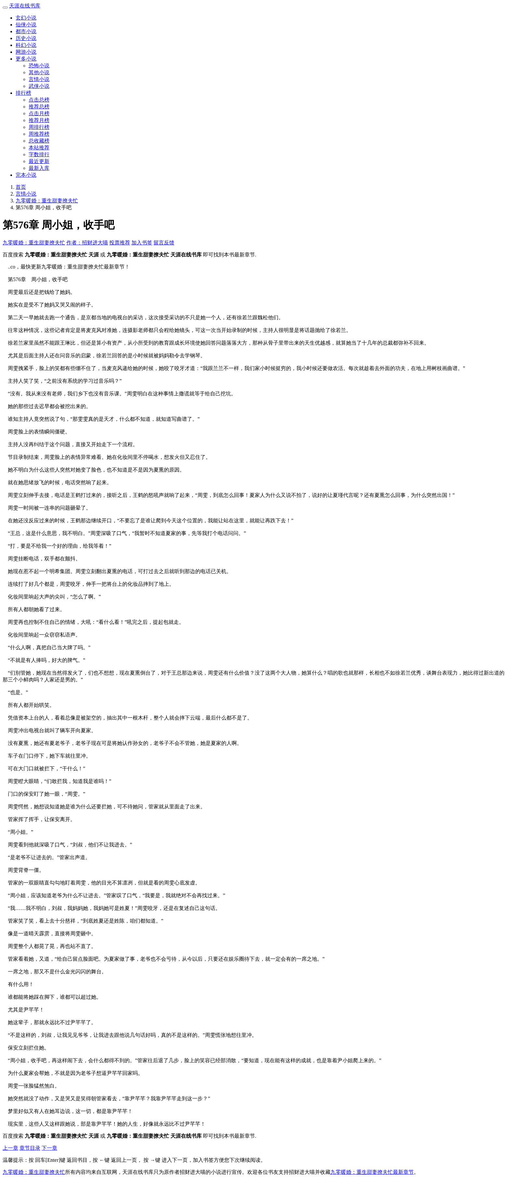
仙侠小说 (26, 24)
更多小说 (26, 59)
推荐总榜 (39, 106)
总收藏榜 (39, 141)
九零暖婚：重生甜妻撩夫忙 (47, 200)
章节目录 (30, 1148)
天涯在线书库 (24, 5)
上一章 (10, 1148)
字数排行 (39, 154)
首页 (21, 187)
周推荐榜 (39, 134)
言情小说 (39, 79)
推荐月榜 (39, 120)
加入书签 (141, 242)
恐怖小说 (39, 65)
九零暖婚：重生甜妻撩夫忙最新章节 (372, 1172)
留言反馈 (164, 242)
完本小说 (26, 175)
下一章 (49, 1148)
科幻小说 (26, 45)
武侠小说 (39, 86)
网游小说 (26, 52)
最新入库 (39, 168)
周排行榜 (39, 127)
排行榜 (23, 93)
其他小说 (39, 72)
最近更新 (39, 161)
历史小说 (26, 38)
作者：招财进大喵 (87, 242)
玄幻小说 (26, 18)
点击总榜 (39, 100)
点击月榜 (39, 113)
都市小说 (26, 31)
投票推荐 (119, 242)
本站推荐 (39, 147)
